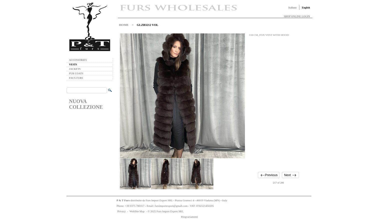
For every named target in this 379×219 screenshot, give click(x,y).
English (306, 7)
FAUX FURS (76, 78)
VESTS (73, 64)
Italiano (292, 7)
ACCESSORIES (78, 60)
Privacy (121, 211)
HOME (124, 25)
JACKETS (75, 69)
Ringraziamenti (189, 216)
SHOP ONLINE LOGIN (297, 16)
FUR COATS (76, 73)
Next (287, 175)
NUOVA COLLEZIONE (86, 104)
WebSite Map (137, 211)
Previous (271, 175)
